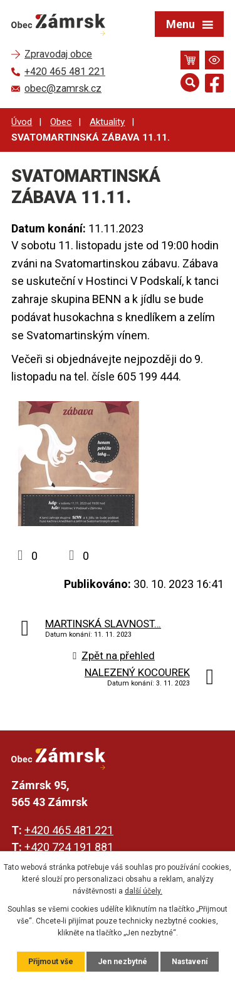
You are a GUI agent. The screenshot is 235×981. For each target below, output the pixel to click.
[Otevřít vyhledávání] (189, 82)
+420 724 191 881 (68, 847)
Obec (60, 121)
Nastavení (189, 961)
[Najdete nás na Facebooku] (214, 85)
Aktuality (107, 121)
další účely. (143, 891)
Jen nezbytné (122, 961)
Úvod (21, 121)
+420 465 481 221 (68, 830)
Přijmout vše (50, 961)
